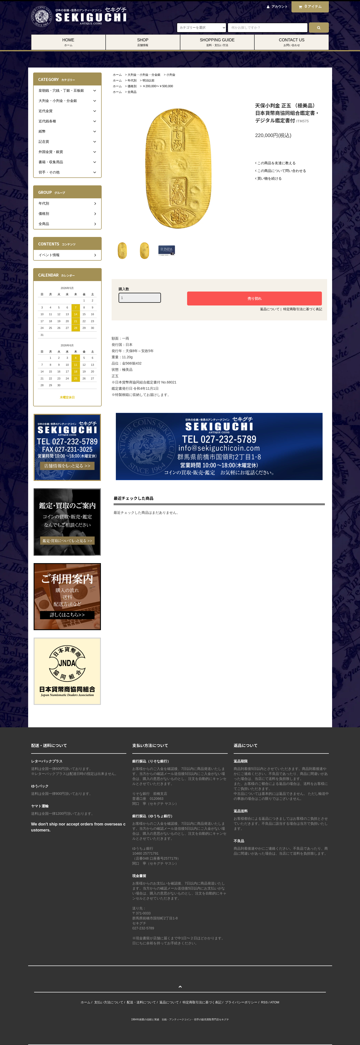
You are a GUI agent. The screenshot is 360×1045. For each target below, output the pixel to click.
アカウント (280, 6)
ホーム (117, 74)
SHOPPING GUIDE (217, 42)
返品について (270, 309)
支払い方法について (108, 1002)
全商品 (132, 92)
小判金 (170, 74)
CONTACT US (291, 42)
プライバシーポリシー (241, 1002)
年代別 (132, 80)
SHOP (142, 42)
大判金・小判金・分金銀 (144, 74)
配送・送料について (141, 1002)
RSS (264, 1002)
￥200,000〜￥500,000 (158, 86)
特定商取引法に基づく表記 (302, 309)
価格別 (132, 86)
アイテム (308, 6)
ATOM (274, 1002)
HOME (68, 42)
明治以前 (148, 80)
